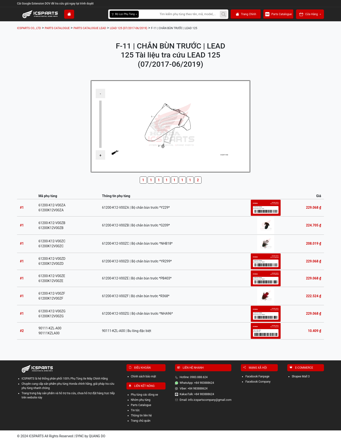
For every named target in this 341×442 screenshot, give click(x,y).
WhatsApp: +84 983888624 (197, 383)
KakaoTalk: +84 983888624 (197, 394)
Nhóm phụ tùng (140, 400)
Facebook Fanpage (257, 376)
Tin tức (135, 410)
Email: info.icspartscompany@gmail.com (206, 400)
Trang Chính (246, 14)
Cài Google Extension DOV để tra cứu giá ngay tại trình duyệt (55, 3)
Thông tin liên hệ (141, 415)
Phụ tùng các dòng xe (144, 394)
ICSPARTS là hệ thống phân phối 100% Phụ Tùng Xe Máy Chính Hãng (65, 378)
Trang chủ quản (141, 420)
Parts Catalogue (278, 14)
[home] (69, 14)
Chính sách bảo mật (143, 376)
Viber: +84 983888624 (194, 388)
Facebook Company (257, 381)
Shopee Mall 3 (301, 376)
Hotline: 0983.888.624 (194, 377)
